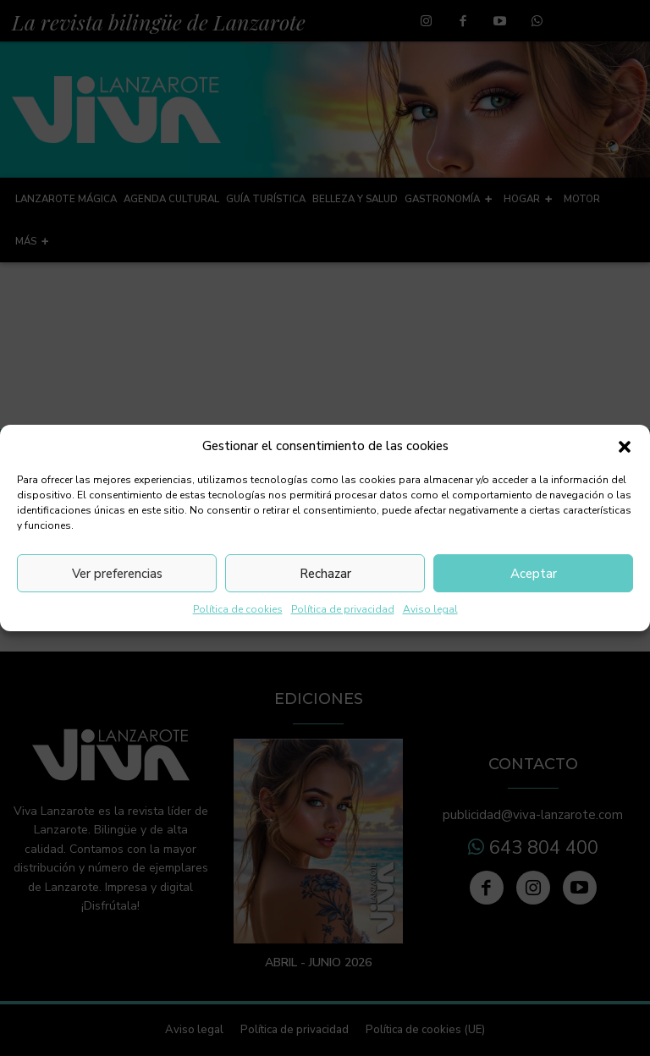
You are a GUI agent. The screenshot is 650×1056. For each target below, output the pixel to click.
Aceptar (533, 573)
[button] (624, 446)
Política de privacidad (342, 609)
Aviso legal (430, 609)
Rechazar (325, 573)
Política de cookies (238, 609)
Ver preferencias (117, 573)
